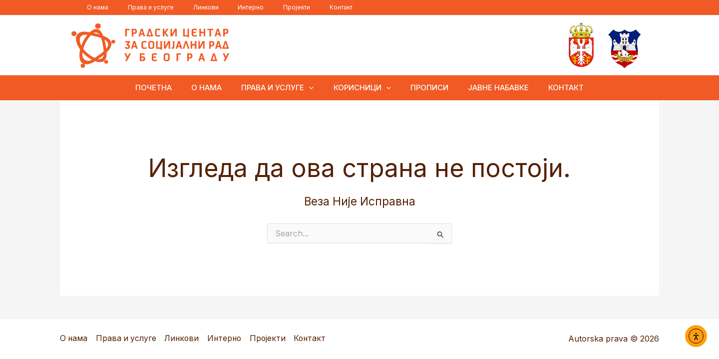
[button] (314, 87)
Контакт (300, 7)
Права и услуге (140, 7)
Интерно (225, 7)
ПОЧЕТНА (167, 87)
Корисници (362, 87)
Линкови (187, 7)
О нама (94, 7)
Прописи (425, 87)
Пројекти (263, 7)
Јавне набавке (489, 87)
